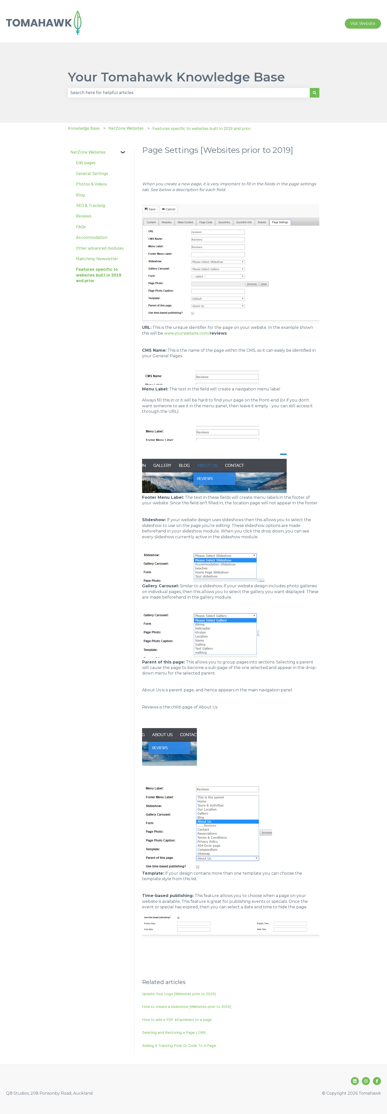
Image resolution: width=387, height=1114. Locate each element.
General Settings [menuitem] (92, 173)
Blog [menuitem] (80, 194)
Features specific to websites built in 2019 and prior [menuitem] (98, 275)
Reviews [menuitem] (84, 215)
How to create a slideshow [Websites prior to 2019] (186, 1006)
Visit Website (362, 23)
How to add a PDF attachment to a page (177, 1019)
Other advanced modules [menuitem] (100, 248)
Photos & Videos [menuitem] (91, 184)
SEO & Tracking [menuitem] (90, 205)
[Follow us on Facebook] (377, 1081)
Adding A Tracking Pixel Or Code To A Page (179, 1045)
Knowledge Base (84, 128)
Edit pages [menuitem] (86, 162)
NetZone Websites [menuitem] (88, 152)
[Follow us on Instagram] (366, 1081)
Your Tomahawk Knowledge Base (176, 77)
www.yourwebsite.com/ (187, 333)
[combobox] (189, 93)
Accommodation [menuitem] (91, 237)
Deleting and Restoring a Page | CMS (174, 1032)
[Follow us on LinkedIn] (355, 1081)
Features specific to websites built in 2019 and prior (201, 128)
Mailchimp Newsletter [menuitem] (97, 258)
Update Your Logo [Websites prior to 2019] (179, 994)
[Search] (314, 93)
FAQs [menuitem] (81, 226)
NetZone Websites (126, 128)
